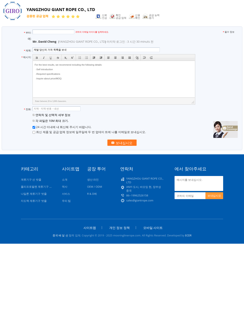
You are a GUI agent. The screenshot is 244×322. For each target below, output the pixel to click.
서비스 (66, 194)
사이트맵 (89, 227)
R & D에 (92, 194)
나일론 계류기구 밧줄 (34, 194)
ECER (188, 235)
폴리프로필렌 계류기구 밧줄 (38, 186)
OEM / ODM (94, 186)
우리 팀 (66, 201)
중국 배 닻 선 (60, 235)
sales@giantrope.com (139, 200)
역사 (64, 186)
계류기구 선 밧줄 (31, 179)
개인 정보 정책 (119, 227)
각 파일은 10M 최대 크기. (50, 121)
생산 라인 (93, 179)
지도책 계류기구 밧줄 (34, 201)
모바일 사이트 (153, 227)
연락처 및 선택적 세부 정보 (51, 115)
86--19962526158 (137, 195)
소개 (64, 179)
